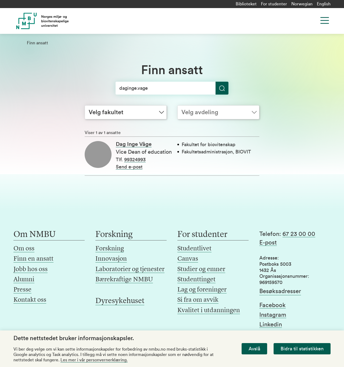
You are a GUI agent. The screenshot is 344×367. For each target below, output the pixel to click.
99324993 (135, 159)
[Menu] (325, 20)
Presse (22, 290)
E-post (268, 243)
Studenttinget (196, 279)
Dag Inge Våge (134, 144)
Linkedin (270, 325)
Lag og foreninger (202, 290)
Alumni (23, 279)
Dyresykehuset (119, 301)
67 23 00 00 (298, 234)
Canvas (187, 259)
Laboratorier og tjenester (129, 269)
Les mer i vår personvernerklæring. (94, 360)
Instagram (272, 315)
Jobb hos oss (30, 269)
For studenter (274, 4)
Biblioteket (246, 4)
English (324, 4)
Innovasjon (111, 259)
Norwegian (302, 4)
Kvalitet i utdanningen (208, 310)
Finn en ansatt (33, 259)
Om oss (23, 249)
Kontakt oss (29, 300)
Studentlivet (194, 249)
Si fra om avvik (197, 300)
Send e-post (129, 166)
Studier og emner (201, 269)
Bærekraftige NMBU (124, 279)
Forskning (109, 249)
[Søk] (172, 88)
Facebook (272, 305)
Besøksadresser (280, 291)
